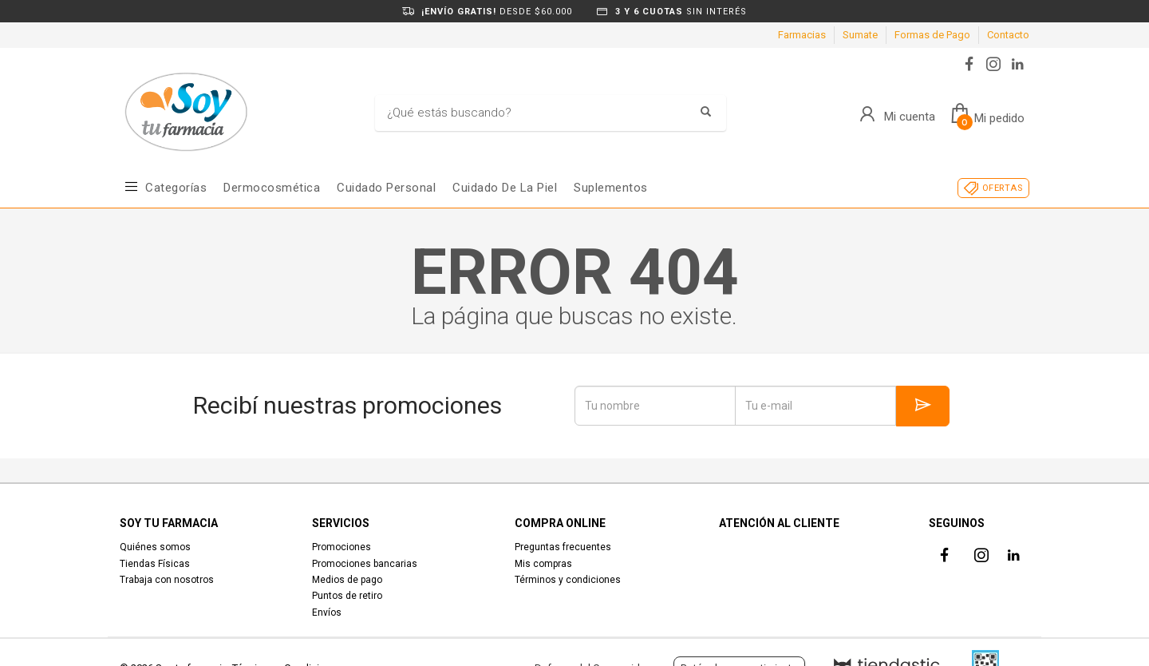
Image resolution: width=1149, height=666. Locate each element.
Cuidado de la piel (504, 187)
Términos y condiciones (568, 579)
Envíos (327, 612)
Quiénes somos (155, 547)
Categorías (176, 187)
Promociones (341, 547)
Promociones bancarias (364, 563)
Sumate (860, 35)
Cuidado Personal (386, 187)
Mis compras (543, 563)
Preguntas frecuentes (563, 547)
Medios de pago (347, 579)
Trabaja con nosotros (167, 579)
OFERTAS (1002, 188)
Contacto (1008, 35)
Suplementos (611, 187)
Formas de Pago (932, 35)
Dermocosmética (271, 187)
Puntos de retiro (347, 595)
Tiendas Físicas (155, 563)
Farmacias (802, 35)
